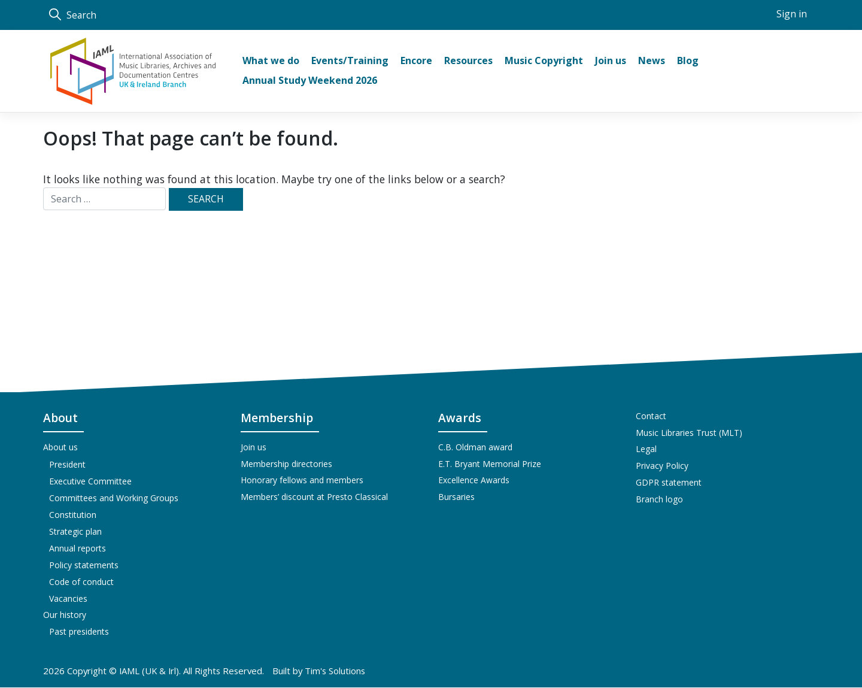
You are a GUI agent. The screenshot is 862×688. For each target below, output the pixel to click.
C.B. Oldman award (475, 447)
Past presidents (79, 632)
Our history (64, 615)
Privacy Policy (662, 466)
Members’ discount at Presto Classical (314, 498)
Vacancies (68, 598)
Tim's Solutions (336, 671)
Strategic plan (75, 531)
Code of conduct (81, 581)
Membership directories (286, 464)
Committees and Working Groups (113, 498)
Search (73, 15)
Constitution (72, 514)
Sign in (791, 14)
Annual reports (77, 548)
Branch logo (659, 500)
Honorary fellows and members (302, 481)
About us (60, 447)
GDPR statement (669, 483)
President (67, 464)
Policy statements (84, 565)
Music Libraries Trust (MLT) (689, 433)
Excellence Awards (473, 481)
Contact (651, 416)
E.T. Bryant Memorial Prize (489, 464)
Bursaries (456, 498)
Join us (253, 447)
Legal (646, 450)
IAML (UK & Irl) (150, 671)
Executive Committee (90, 481)
